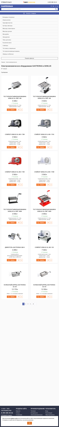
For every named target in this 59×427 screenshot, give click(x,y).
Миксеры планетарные (9, 28)
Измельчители (6, 20)
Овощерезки (6, 37)
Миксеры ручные (7, 31)
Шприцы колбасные (8, 54)
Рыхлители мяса (7, 42)
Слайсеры (5, 45)
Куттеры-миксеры (7, 25)
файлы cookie (14, 418)
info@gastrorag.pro (6, 2)
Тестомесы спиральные (9, 48)
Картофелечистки (7, 22)
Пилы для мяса (7, 40)
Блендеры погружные (8, 17)
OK (29, 423)
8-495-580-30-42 (52, 2)
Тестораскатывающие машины (11, 51)
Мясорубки (6, 34)
